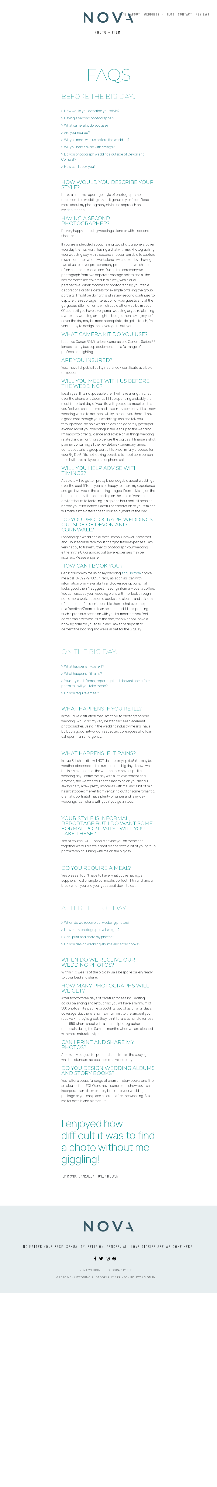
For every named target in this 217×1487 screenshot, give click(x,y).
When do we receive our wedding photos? (97, 980)
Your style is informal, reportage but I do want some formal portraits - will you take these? (107, 741)
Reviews (202, 14)
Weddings (152, 14)
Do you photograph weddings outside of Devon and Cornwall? (103, 214)
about (71, 267)
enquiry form (131, 630)
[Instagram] (108, 1453)
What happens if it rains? (83, 731)
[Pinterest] (114, 1453)
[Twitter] (101, 1453)
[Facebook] (95, 1453)
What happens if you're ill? (84, 724)
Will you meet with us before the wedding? (96, 197)
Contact (185, 14)
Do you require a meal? (81, 750)
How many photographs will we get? (92, 987)
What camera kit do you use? (86, 183)
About (135, 14)
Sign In (150, 1471)
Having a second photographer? (89, 176)
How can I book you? (80, 224)
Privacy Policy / (130, 1471)
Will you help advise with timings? (89, 204)
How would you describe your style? (92, 168)
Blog (170, 14)
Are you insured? (77, 190)
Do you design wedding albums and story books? (102, 1002)
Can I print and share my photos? (89, 994)
